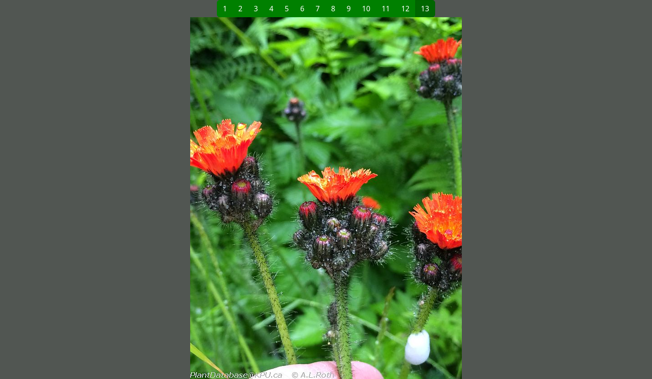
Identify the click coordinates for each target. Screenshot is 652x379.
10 (366, 9)
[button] (179, 198)
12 (405, 9)
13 (425, 9)
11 (386, 9)
